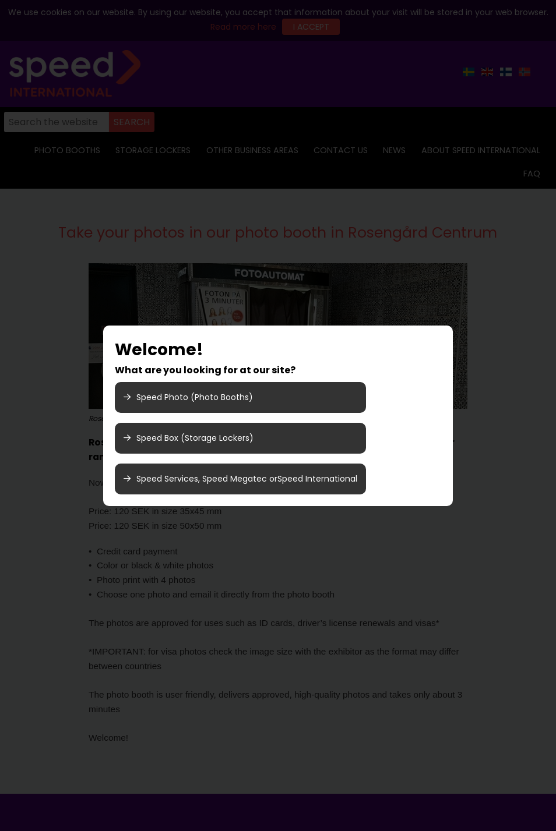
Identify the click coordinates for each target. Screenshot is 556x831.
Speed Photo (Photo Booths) (188, 397)
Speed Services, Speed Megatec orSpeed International (240, 479)
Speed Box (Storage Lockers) (189, 438)
